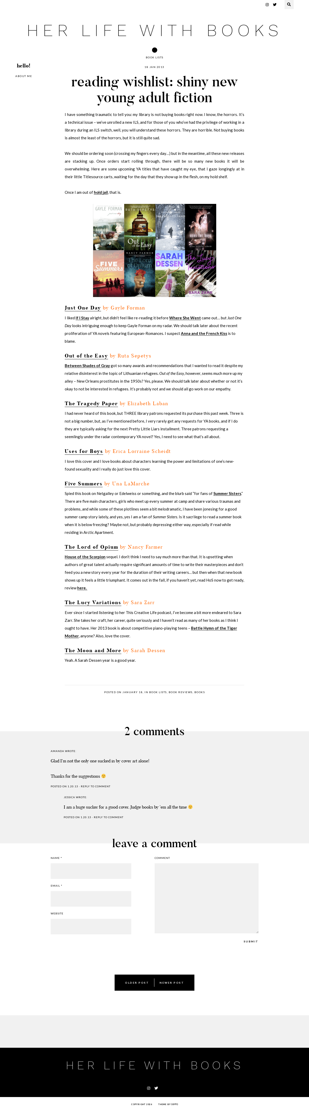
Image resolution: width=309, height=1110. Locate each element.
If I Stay (82, 317)
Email (56, 885)
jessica (69, 797)
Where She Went (185, 317)
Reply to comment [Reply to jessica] (108, 817)
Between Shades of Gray (87, 365)
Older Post (137, 982)
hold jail (101, 192)
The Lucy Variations (93, 602)
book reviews (181, 692)
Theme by (168, 1104)
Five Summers (84, 484)
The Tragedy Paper (91, 404)
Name (56, 857)
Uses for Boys (84, 451)
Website (57, 913)
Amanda (57, 751)
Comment (162, 857)
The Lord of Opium (91, 547)
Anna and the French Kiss (204, 333)
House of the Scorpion (85, 556)
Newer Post (172, 982)
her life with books (154, 30)
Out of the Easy (86, 356)
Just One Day (83, 308)
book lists (154, 57)
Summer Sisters (227, 493)
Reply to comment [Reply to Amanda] (95, 786)
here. (82, 587)
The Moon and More (93, 650)
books (199, 692)
